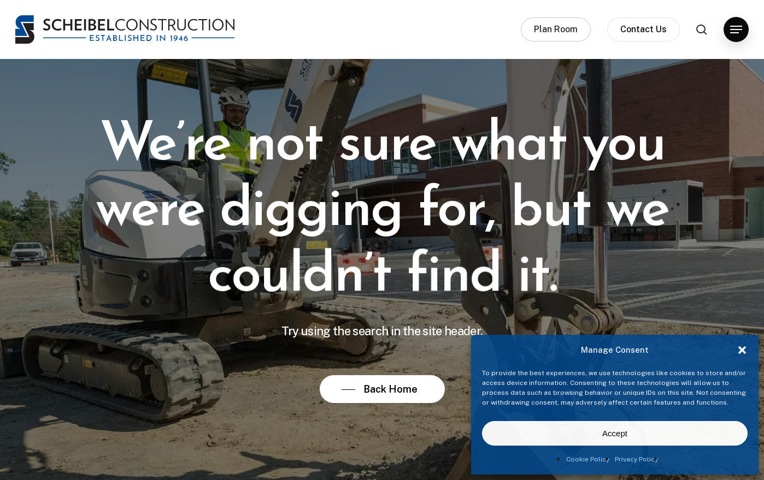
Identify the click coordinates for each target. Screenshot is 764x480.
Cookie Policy (587, 459)
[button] (742, 350)
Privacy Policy (636, 459)
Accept (614, 433)
